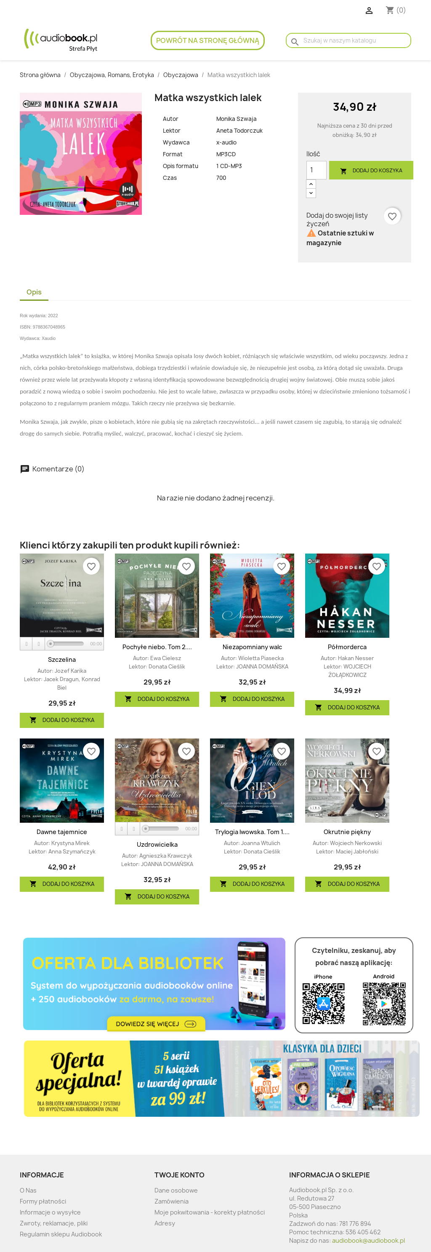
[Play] (26, 643)
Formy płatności (43, 1201)
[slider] (67, 644)
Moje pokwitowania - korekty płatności (209, 1212)
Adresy (164, 1223)
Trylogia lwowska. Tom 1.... (252, 832)
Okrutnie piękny (347, 832)
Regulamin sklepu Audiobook (61, 1234)
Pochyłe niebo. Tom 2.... (157, 647)
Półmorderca (347, 647)
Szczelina (62, 659)
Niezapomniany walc (252, 647)
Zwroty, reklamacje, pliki (54, 1223)
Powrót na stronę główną (207, 40)
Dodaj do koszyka (371, 171)
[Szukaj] (348, 40)
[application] (62, 644)
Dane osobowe (176, 1190)
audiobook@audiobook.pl (368, 1240)
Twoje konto (179, 1175)
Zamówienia (171, 1201)
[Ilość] (316, 170)
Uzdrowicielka (157, 844)
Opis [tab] (34, 292)
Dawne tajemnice (62, 832)
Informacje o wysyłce (50, 1212)
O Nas (28, 1190)
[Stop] (38, 643)
